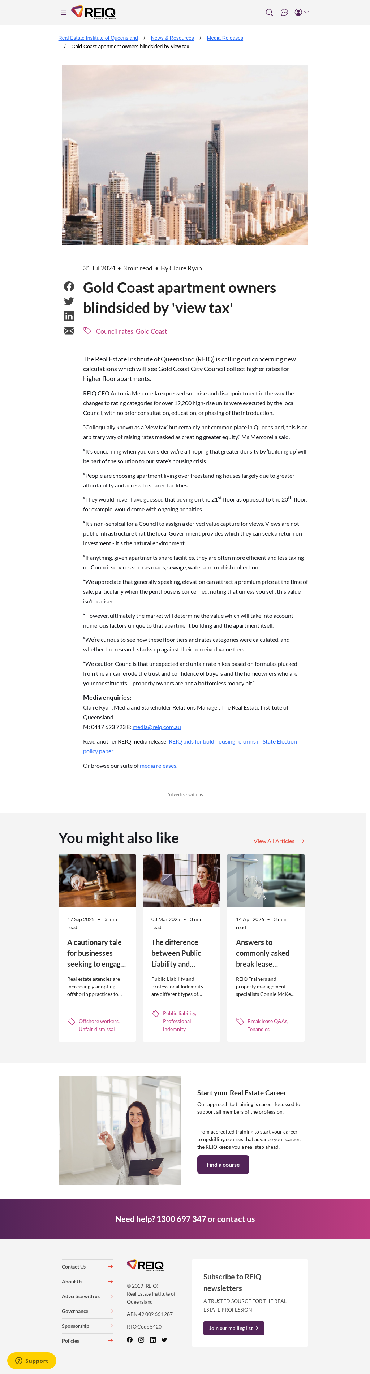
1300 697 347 (181, 1219)
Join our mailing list (233, 1328)
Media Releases (225, 38)
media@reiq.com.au (157, 726)
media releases (158, 765)
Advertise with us (185, 794)
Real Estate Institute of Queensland (98, 38)
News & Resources (172, 38)
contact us (236, 1219)
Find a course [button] (223, 1164)
